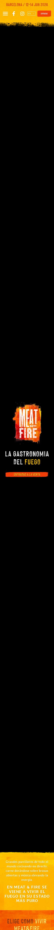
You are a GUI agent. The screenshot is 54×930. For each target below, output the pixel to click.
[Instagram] (22, 13)
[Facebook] (13, 13)
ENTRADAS (44, 13)
